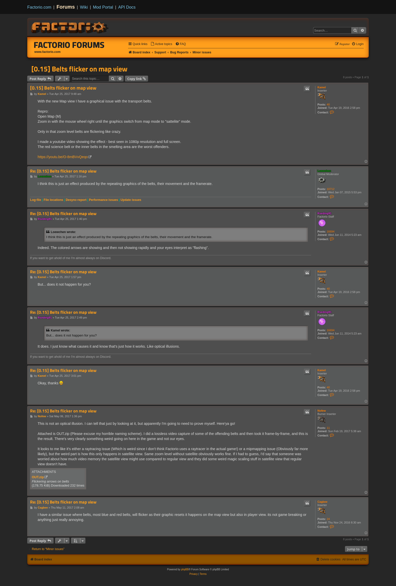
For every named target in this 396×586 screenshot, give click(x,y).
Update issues (130, 200)
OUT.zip (38, 477)
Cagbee (322, 501)
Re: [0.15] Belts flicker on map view (63, 171)
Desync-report (76, 200)
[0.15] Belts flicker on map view (79, 69)
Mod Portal (103, 7)
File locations (53, 200)
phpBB (185, 569)
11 (328, 427)
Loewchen (324, 170)
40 (328, 104)
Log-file (35, 200)
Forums (66, 7)
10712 (331, 189)
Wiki (84, 7)
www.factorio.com (47, 52)
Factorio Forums (69, 44)
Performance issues (103, 200)
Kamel (321, 87)
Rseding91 (324, 213)
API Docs (127, 7)
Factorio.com (39, 7)
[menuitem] (161, 44)
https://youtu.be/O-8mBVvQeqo (63, 157)
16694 (331, 231)
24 (328, 518)
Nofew (321, 410)
